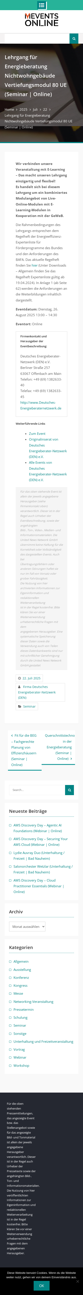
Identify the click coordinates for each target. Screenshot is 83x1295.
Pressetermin (24, 1009)
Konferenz (21, 977)
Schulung (20, 1017)
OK (41, 1285)
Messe (18, 993)
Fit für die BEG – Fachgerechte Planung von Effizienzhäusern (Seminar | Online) (24, 750)
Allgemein (21, 961)
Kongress (20, 985)
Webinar (20, 1057)
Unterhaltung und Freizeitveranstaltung (43, 1041)
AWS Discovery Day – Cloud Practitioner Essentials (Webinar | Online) (39, 886)
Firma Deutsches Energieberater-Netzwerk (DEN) (37, 692)
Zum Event (37, 433)
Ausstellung (22, 969)
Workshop (21, 1065)
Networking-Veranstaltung (33, 1001)
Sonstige (20, 1033)
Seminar (29, 706)
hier (35, 265)
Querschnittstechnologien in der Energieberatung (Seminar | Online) (60, 747)
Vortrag (19, 1049)
